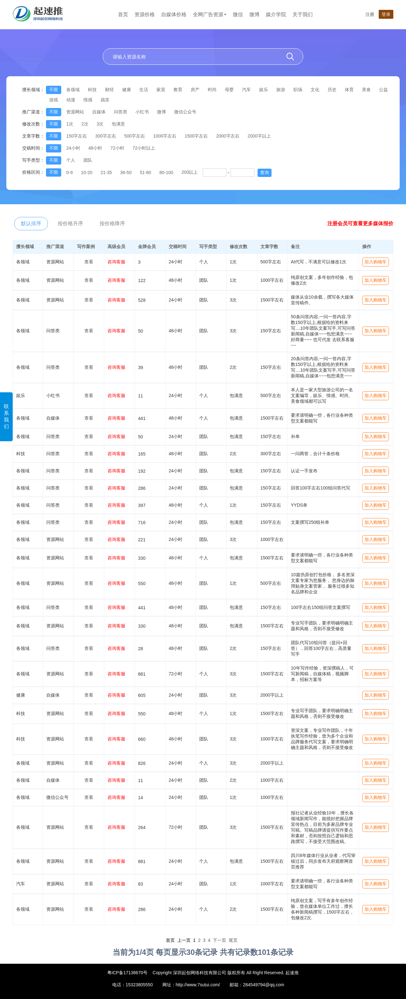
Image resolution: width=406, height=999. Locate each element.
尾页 (233, 940)
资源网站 (75, 111)
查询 (264, 172)
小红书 (142, 111)
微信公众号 (185, 111)
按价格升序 (70, 223)
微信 (238, 14)
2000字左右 (227, 135)
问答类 (120, 111)
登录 (386, 14)
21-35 (106, 172)
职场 (297, 89)
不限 (53, 89)
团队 (87, 160)
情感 (87, 99)
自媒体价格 (174, 14)
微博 (254, 14)
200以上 (189, 172)
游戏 (53, 99)
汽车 (246, 89)
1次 (69, 123)
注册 (369, 14)
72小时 (117, 148)
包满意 (118, 123)
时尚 (212, 89)
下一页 (219, 940)
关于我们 (302, 14)
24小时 (73, 148)
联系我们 (6, 416)
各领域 (73, 89)
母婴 (229, 89)
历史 (332, 89)
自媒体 (99, 111)
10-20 (86, 172)
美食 (366, 89)
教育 (178, 89)
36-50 (126, 172)
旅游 (280, 89)
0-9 (69, 172)
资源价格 (144, 14)
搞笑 (105, 99)
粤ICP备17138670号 (127, 972)
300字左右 (105, 135)
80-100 (166, 172)
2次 (85, 123)
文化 (315, 89)
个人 (70, 160)
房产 (195, 89)
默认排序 (31, 223)
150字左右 (76, 135)
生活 (143, 89)
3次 (100, 123)
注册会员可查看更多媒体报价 (360, 223)
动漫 (70, 99)
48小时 (95, 148)
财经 (109, 89)
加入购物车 (375, 261)
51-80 (145, 172)
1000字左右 (164, 135)
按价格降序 (112, 223)
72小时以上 (144, 148)
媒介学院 (276, 14)
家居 (160, 89)
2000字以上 (259, 135)
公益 (383, 89)
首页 (123, 14)
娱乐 (263, 89)
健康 (126, 89)
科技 (92, 89)
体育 (349, 89)
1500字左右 (196, 135)
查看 (88, 261)
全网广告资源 (209, 14)
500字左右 (134, 135)
